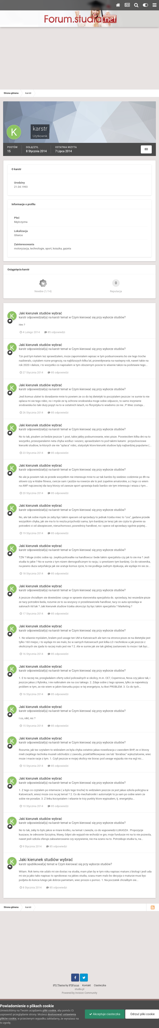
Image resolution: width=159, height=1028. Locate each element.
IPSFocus (74, 985)
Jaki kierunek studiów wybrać (40, 313)
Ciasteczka (100, 985)
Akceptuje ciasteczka (104, 1014)
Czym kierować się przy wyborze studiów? (98, 317)
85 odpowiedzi (54, 332)
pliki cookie (49, 1010)
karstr (22, 317)
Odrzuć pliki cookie (142, 1014)
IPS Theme (59, 985)
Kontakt (86, 985)
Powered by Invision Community (79, 992)
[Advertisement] (79, 58)
